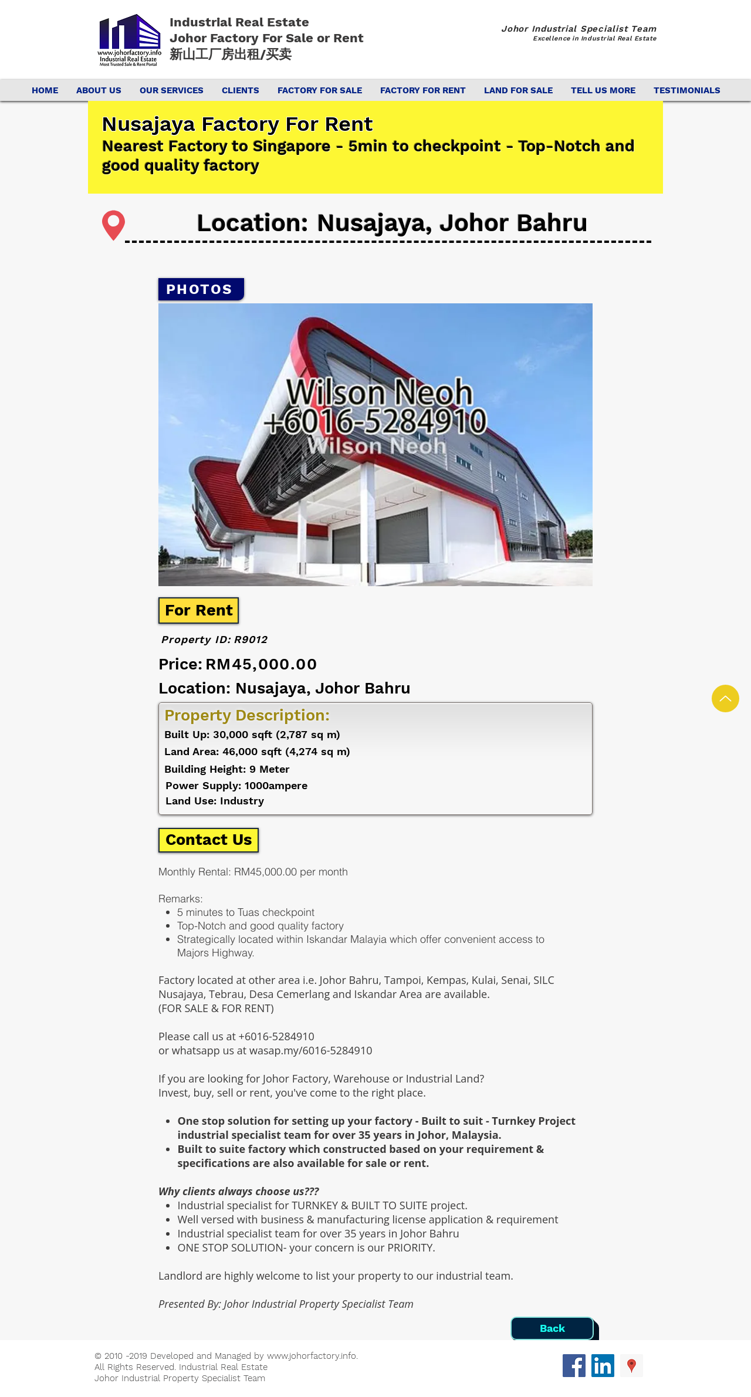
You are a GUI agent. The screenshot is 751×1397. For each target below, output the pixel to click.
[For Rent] (198, 610)
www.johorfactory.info (311, 1356)
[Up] (725, 698)
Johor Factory (216, 38)
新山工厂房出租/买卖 (231, 54)
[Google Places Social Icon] (631, 1365)
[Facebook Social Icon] (574, 1365)
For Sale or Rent (314, 38)
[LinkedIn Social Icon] (602, 1365)
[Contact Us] (208, 840)
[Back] (552, 1328)
